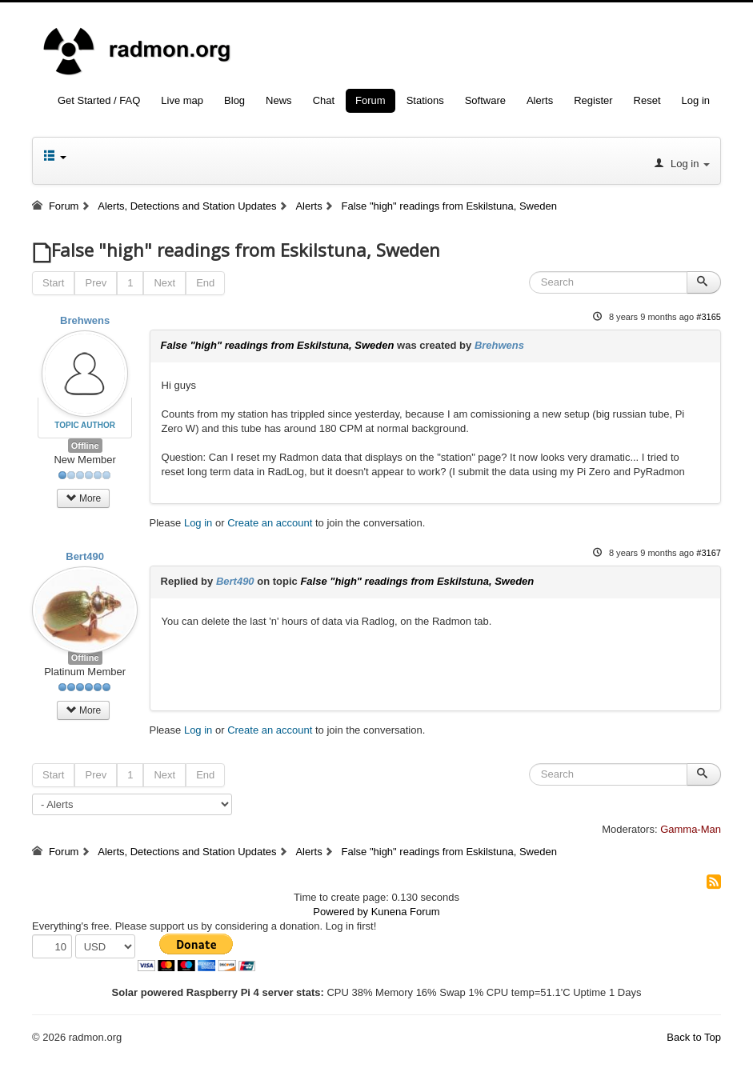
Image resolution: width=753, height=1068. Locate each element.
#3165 (708, 317)
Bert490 (85, 556)
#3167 (708, 553)
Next (164, 283)
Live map (182, 100)
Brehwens (85, 320)
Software (485, 100)
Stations (425, 100)
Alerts (540, 100)
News (279, 100)
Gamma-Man (690, 829)
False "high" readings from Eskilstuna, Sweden (278, 345)
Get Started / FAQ (99, 100)
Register (593, 100)
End (205, 283)
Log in (696, 100)
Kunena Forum (405, 912)
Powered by (340, 912)
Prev (95, 283)
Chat (323, 100)
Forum (370, 100)
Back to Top (694, 1037)
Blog (234, 100)
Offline (85, 445)
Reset (647, 100)
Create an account (269, 523)
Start (53, 283)
